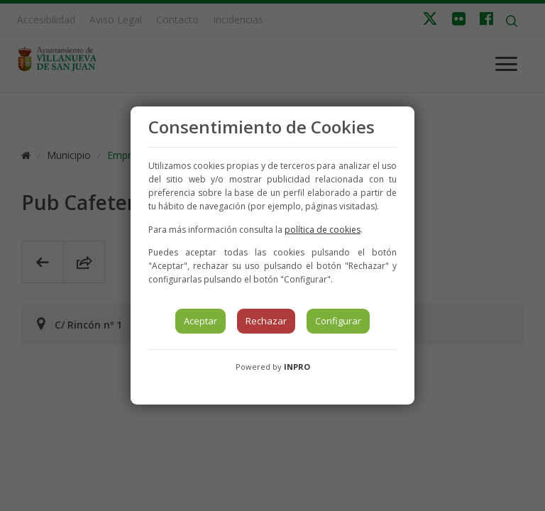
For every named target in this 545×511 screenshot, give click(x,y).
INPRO (297, 366)
